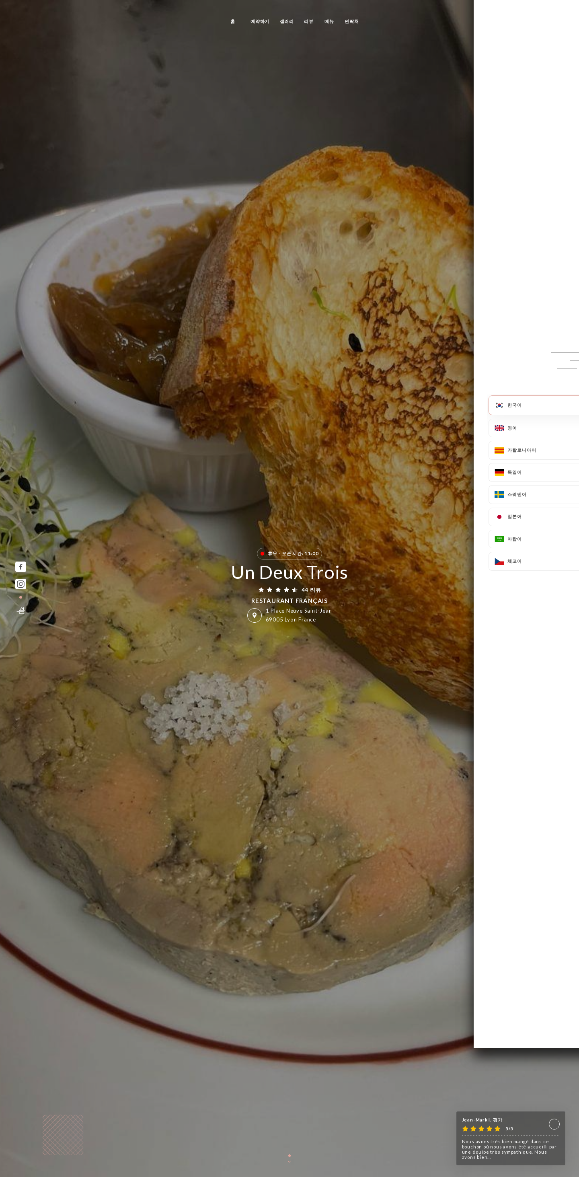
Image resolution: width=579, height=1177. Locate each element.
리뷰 (309, 21)
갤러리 (287, 21)
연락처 (352, 21)
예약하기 (259, 21)
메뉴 (329, 21)
